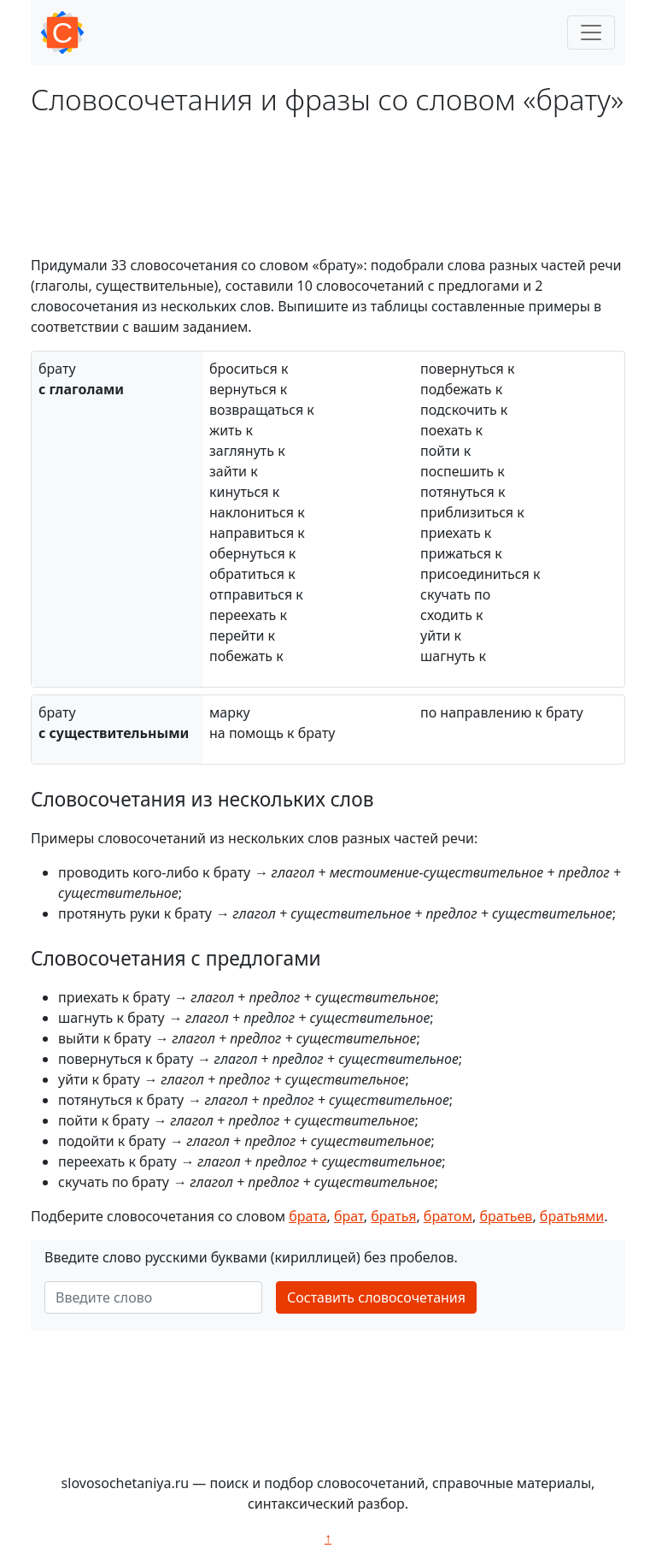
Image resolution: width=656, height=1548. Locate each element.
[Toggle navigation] (591, 32)
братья (393, 1216)
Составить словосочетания (376, 1297)
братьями (572, 1216)
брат (349, 1216)
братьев (505, 1216)
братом (448, 1216)
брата (307, 1216)
